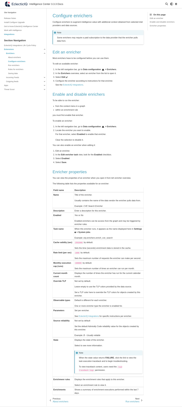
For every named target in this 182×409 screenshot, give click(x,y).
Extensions (9, 49)
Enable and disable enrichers (162, 22)
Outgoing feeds (12, 81)
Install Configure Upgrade (14, 22)
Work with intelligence (13, 30)
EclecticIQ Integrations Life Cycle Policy (20, 45)
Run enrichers (13, 65)
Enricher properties (158, 26)
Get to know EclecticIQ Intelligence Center (21, 26)
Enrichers (10, 53)
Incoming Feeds (12, 77)
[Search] (166, 4)
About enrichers (14, 57)
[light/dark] (171, 4)
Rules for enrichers (15, 69)
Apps (6, 85)
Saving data (13, 73)
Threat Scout (9, 89)
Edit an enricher (156, 18)
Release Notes (10, 18)
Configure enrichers (16, 61)
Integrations (9, 34)
